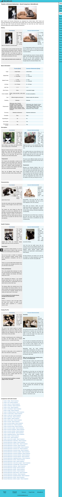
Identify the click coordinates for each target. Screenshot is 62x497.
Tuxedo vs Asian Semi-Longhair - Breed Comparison (14, 439)
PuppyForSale (31, 492)
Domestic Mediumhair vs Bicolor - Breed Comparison (14, 469)
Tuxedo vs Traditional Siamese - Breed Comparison (13, 412)
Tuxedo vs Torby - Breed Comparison (10, 407)
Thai (46, 49)
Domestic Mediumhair (31, 30)
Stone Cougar (48, 56)
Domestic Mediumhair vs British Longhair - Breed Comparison (15, 478)
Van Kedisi (48, 18)
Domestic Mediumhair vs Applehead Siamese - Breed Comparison (16, 458)
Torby (47, 42)
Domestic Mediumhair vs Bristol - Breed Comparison (14, 477)
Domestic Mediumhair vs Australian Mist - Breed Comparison (15, 464)
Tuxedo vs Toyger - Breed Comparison (11, 410)
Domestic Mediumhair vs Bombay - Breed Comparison (14, 474)
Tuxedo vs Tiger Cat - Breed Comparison (11, 404)
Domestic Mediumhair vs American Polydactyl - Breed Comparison (16, 453)
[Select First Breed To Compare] (53, 6)
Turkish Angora (49, 33)
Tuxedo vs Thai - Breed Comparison (10, 402)
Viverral (47, 21)
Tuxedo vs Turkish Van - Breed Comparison (12, 415)
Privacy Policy (4, 492)
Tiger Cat (47, 47)
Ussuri (47, 23)
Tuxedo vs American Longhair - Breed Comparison (13, 427)
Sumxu (47, 54)
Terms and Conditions (14, 492)
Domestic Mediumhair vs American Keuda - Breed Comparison (16, 450)
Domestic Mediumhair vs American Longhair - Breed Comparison (16, 451)
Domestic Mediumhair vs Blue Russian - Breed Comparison (15, 472)
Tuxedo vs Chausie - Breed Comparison (11, 421)
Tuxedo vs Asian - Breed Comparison (10, 437)
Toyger (47, 37)
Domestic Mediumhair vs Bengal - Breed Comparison (14, 467)
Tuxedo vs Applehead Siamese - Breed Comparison (13, 434)
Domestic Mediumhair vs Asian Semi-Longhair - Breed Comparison (16, 462)
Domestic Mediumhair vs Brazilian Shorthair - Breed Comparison (16, 475)
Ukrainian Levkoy (49, 25)
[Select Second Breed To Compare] (53, 8)
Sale (13, 30)
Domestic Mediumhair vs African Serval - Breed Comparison (15, 443)
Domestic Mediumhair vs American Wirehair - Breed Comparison (16, 456)
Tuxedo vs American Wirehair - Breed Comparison (13, 432)
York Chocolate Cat (49, 16)
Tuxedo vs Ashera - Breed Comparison (11, 435)
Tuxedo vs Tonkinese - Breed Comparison (11, 405)
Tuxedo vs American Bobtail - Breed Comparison (13, 423)
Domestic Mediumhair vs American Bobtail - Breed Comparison (16, 447)
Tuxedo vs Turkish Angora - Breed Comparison (12, 413)
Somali (47, 61)
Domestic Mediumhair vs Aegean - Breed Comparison (14, 442)
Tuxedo (10, 30)
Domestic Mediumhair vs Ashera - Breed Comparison (14, 459)
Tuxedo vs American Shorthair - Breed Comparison (13, 431)
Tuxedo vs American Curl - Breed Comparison (12, 424)
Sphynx (47, 59)
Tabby (47, 52)
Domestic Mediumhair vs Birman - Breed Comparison (14, 470)
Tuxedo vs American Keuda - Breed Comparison (13, 426)
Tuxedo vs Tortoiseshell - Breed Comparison (12, 408)
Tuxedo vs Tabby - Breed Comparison (11, 400)
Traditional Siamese (50, 35)
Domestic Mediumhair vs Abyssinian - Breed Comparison (14, 440)
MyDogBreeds (40, 492)
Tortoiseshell (48, 40)
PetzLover (24, 492)
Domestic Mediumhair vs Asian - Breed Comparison (13, 461)
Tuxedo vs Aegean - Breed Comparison (11, 418)
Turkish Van (48, 30)
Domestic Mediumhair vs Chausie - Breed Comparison (14, 445)
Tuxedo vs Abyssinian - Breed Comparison (12, 416)
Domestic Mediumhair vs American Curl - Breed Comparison (15, 448)
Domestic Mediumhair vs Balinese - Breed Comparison (14, 466)
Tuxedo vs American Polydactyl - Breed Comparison (13, 429)
